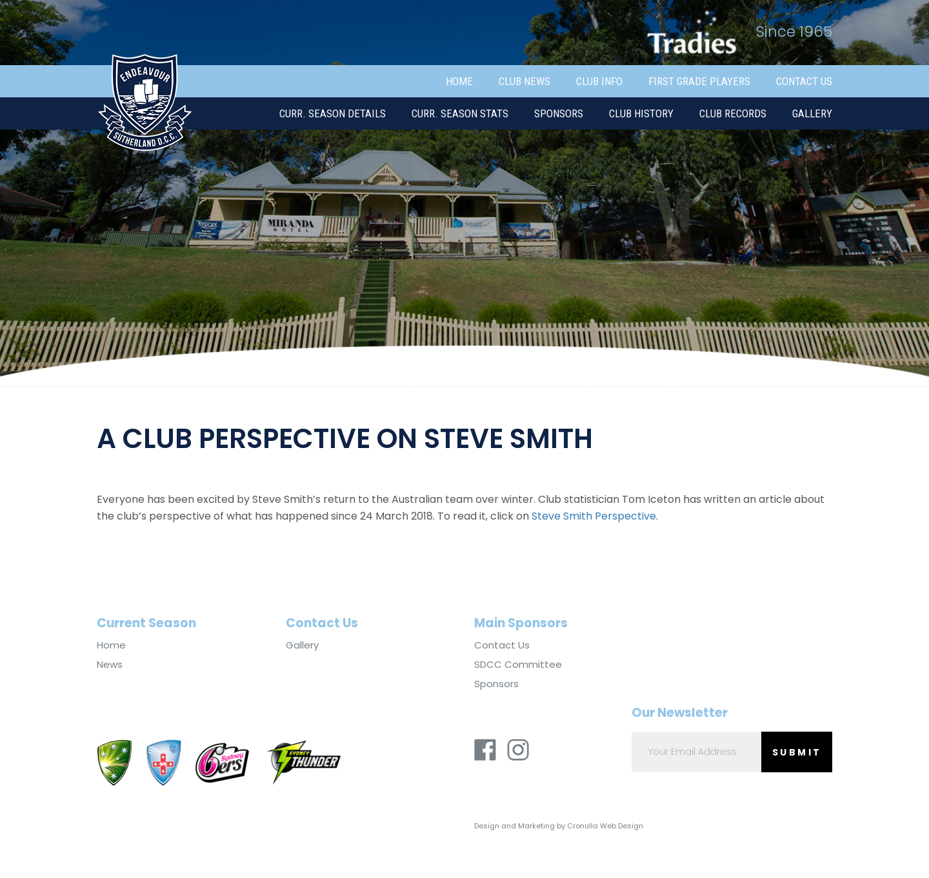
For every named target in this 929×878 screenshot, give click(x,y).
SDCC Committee (518, 664)
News (110, 664)
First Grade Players (699, 81)
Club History (641, 113)
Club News (524, 81)
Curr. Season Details (332, 113)
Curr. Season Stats (460, 113)
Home (459, 81)
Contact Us (804, 81)
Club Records (732, 113)
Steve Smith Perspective (594, 516)
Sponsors (558, 113)
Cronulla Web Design (605, 826)
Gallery (812, 113)
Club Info (599, 81)
